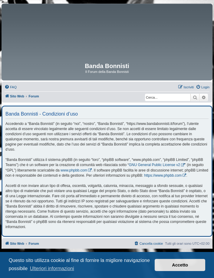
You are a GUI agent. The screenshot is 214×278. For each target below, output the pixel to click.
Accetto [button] (180, 265)
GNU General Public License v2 (154, 165)
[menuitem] (11, 87)
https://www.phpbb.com (163, 175)
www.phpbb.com (74, 170)
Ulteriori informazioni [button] (52, 268)
